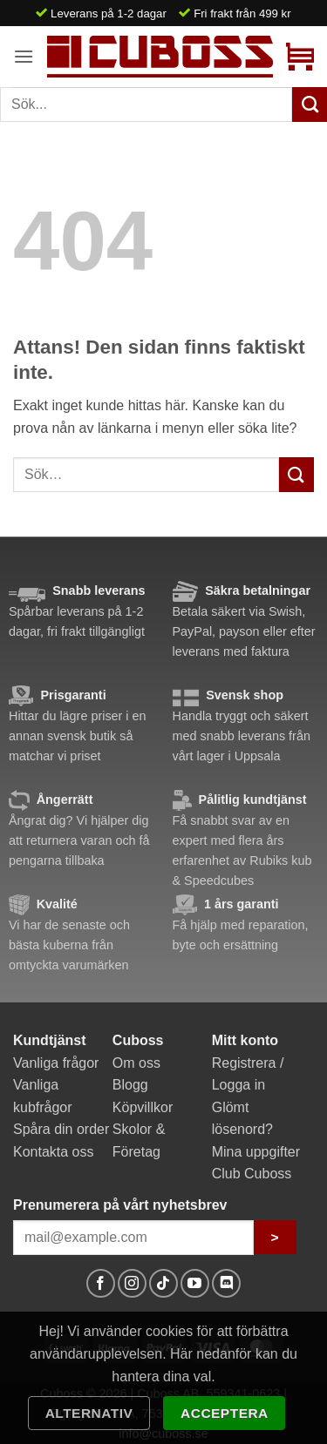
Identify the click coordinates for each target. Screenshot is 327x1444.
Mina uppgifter (256, 1151)
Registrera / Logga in (248, 1074)
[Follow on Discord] (226, 1283)
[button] (23, 56)
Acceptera (225, 1413)
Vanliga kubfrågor (42, 1096)
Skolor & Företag (138, 1140)
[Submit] (296, 474)
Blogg (130, 1084)
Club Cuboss (252, 1173)
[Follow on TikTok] (163, 1283)
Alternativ (89, 1413)
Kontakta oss (53, 1151)
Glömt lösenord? (242, 1118)
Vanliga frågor (56, 1063)
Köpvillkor (142, 1107)
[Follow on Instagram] (132, 1283)
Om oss (136, 1063)
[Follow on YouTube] (195, 1283)
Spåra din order (61, 1129)
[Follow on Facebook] (100, 1283)
